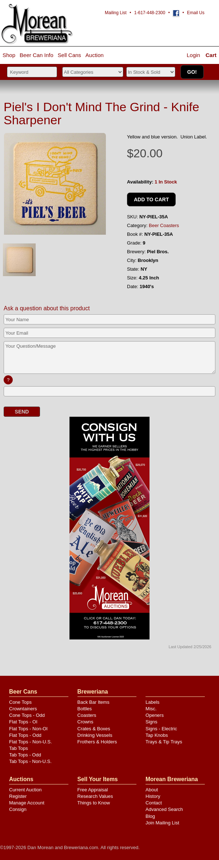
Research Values (95, 796)
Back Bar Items (93, 702)
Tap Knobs (157, 735)
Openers (155, 715)
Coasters (86, 715)
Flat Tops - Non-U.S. (30, 741)
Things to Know (93, 803)
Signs (152, 721)
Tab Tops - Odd (25, 755)
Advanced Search (164, 809)
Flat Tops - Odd (25, 735)
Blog (150, 816)
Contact (154, 803)
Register (18, 796)
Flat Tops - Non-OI (28, 728)
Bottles (84, 708)
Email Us (195, 12)
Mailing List (116, 12)
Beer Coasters (164, 225)
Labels (152, 702)
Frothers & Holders (97, 741)
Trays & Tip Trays (164, 741)
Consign (18, 809)
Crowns (85, 721)
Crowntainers (23, 708)
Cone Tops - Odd (27, 715)
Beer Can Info (36, 55)
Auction (94, 55)
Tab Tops (18, 748)
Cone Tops (20, 702)
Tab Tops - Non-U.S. (30, 761)
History (153, 796)
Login (193, 55)
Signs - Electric (161, 728)
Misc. (151, 708)
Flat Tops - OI (23, 721)
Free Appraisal (92, 789)
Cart (211, 55)
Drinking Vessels (94, 735)
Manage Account (26, 803)
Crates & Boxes (93, 728)
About (152, 789)
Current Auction (25, 789)
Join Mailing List (162, 822)
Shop (9, 55)
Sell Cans (69, 55)
